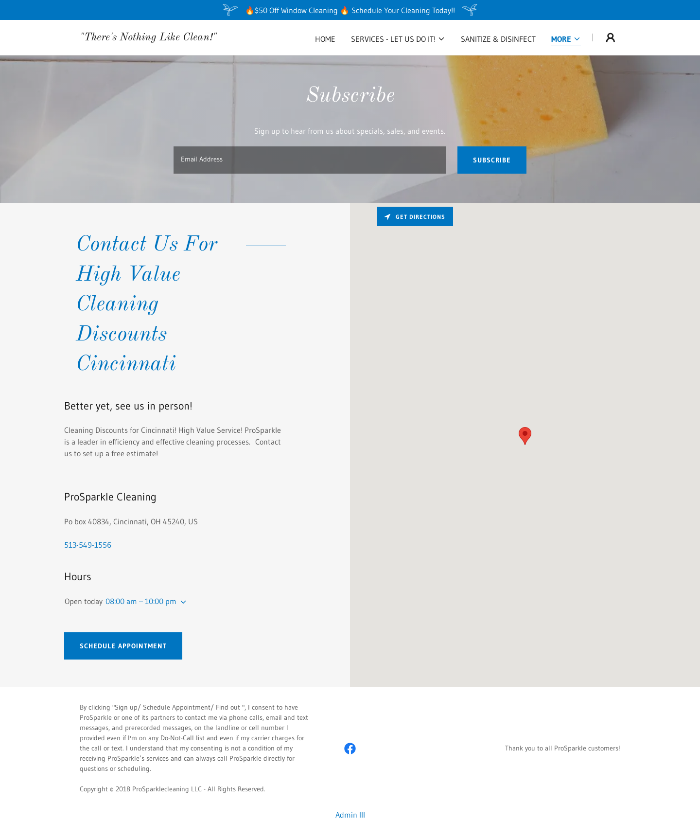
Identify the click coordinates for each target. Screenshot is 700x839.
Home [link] (325, 39)
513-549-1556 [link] (87, 545)
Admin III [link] (350, 815)
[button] (398, 39)
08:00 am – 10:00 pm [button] (140, 601)
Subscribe (492, 160)
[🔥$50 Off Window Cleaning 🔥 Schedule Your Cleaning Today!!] (350, 10)
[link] (148, 37)
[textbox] (309, 160)
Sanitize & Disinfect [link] (498, 39)
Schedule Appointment (123, 646)
